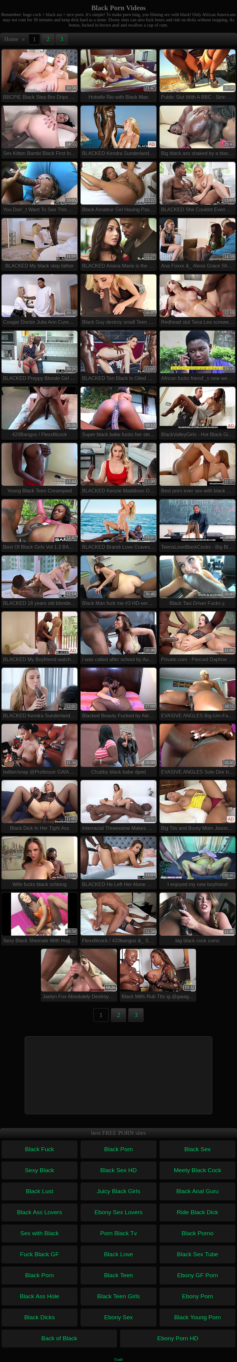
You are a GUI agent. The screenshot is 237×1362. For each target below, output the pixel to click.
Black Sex (197, 1149)
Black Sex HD (118, 1170)
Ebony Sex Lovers (118, 1212)
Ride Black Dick (197, 1212)
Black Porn (118, 1149)
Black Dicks (39, 1317)
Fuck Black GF (39, 1254)
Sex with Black (39, 1233)
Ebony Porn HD (177, 1338)
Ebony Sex (118, 1317)
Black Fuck (39, 1149)
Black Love (118, 1254)
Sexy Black (39, 1170)
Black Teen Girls (118, 1296)
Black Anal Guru (197, 1191)
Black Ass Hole (39, 1296)
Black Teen (118, 1275)
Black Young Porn (197, 1317)
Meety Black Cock (197, 1170)
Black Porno (197, 1233)
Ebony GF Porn (197, 1275)
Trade (118, 1359)
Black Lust (39, 1191)
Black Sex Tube (197, 1254)
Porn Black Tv (118, 1233)
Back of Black (59, 1338)
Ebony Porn (197, 1296)
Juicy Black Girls (118, 1191)
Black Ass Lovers (39, 1212)
